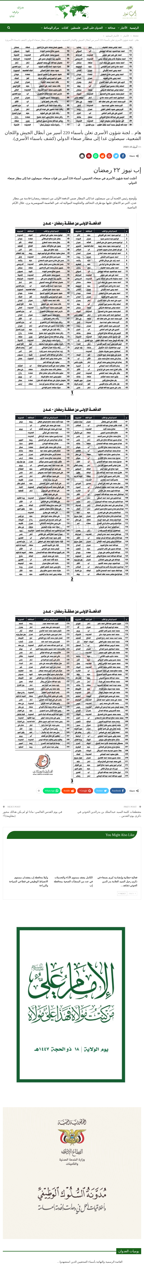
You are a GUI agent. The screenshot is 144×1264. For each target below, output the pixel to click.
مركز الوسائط (51, 27)
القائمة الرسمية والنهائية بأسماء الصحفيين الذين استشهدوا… (89, 1261)
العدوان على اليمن (93, 27)
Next (122, 893)
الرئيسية (134, 27)
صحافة (111, 27)
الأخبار (123, 27)
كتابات (65, 27)
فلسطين (75, 27)
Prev (132, 893)
